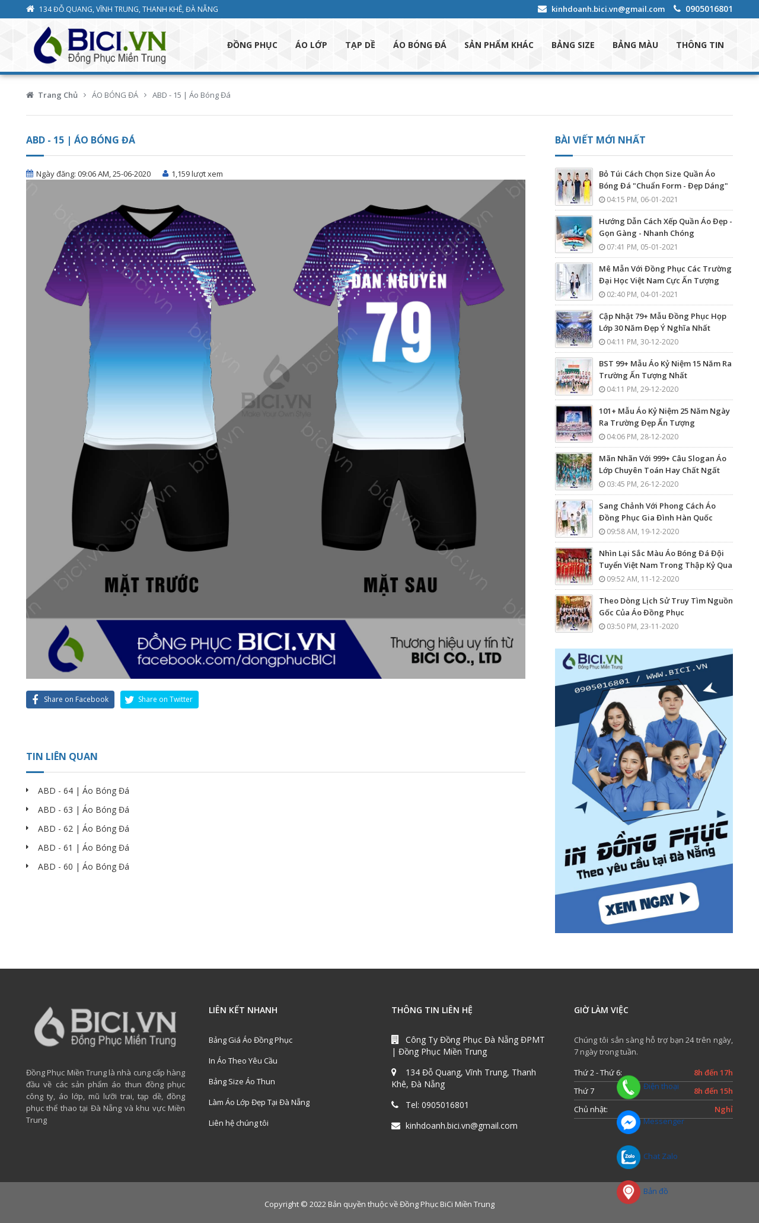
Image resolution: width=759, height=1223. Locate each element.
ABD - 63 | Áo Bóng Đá (83, 809)
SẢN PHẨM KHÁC (499, 44)
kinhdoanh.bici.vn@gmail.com (608, 9)
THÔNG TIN (700, 44)
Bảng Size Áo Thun (242, 1081)
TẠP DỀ (360, 44)
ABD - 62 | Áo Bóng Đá (83, 828)
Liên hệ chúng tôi (239, 1122)
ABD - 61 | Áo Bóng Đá (83, 847)
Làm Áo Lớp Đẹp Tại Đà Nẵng (259, 1102)
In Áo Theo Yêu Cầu (243, 1060)
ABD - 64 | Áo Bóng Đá (83, 790)
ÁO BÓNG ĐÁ (420, 44)
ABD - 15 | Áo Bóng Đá (191, 95)
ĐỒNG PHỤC (252, 44)
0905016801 (709, 8)
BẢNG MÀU (635, 44)
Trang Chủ (58, 95)
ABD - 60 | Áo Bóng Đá (83, 866)
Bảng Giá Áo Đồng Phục (250, 1039)
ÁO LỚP (311, 44)
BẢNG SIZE (573, 44)
